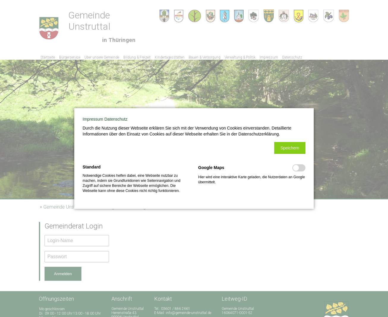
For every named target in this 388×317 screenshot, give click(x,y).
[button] (289, 148)
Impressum (93, 119)
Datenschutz (115, 119)
